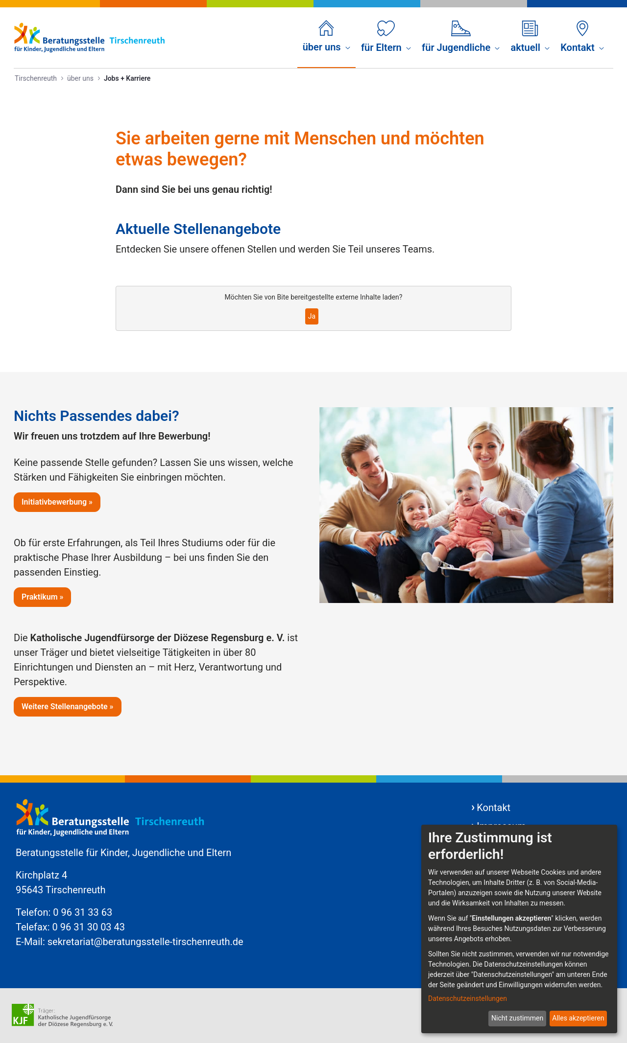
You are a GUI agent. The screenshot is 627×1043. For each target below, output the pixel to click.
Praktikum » (42, 597)
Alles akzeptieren (578, 1018)
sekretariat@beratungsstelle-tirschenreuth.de (145, 942)
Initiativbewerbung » (57, 502)
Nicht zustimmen (517, 1018)
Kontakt (493, 807)
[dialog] (519, 929)
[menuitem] (326, 37)
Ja (311, 316)
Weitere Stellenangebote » (68, 706)
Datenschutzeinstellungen (467, 998)
